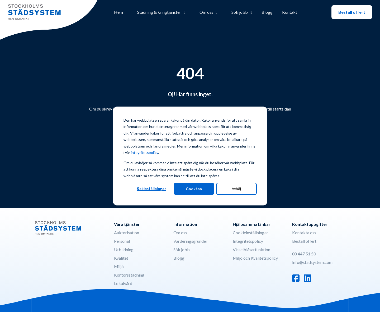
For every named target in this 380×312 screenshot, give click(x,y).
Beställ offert (351, 12)
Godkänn (194, 188)
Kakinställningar (151, 188)
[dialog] (190, 156)
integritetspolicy (144, 152)
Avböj (236, 188)
